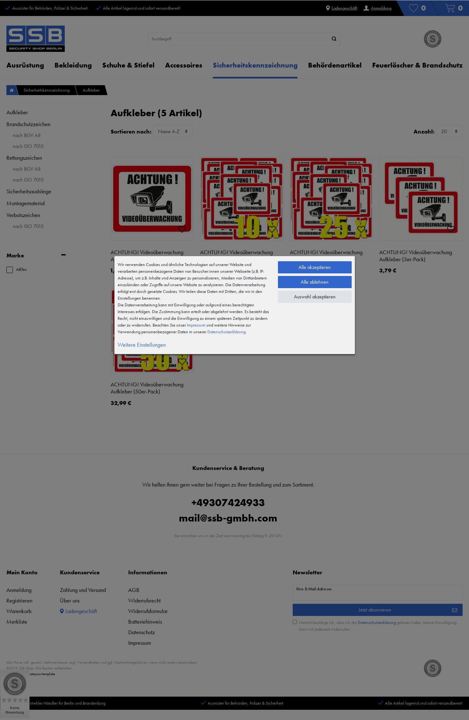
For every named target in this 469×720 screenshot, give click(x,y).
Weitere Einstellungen (142, 344)
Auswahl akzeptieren (315, 296)
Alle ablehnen (315, 282)
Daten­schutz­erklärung (226, 332)
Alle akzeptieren (314, 267)
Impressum (196, 325)
